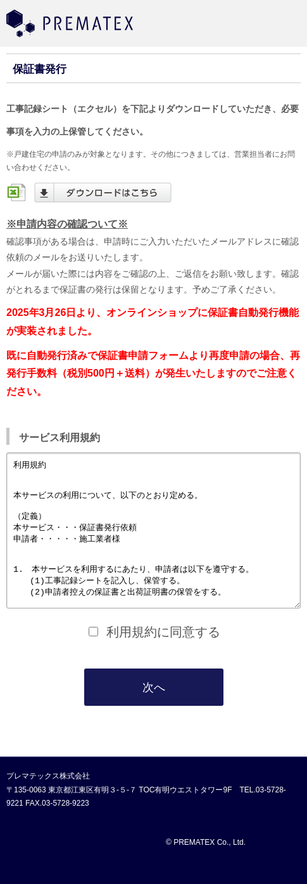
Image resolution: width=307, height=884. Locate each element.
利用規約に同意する (163, 660)
